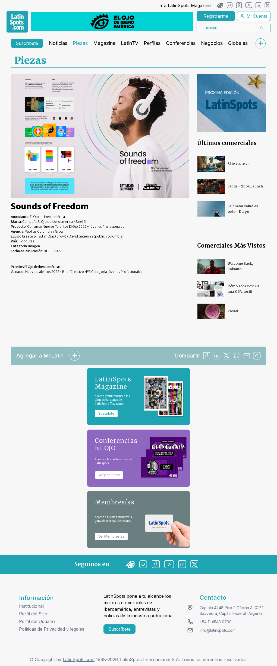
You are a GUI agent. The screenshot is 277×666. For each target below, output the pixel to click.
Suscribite (106, 413)
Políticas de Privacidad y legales (51, 629)
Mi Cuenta (253, 16)
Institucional (31, 606)
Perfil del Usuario (37, 621)
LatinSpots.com (79, 659)
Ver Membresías (111, 536)
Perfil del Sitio (33, 613)
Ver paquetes (109, 475)
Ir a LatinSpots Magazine (185, 5)
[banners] (112, 21)
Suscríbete (27, 43)
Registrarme (215, 16)
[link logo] (17, 22)
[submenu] (260, 43)
